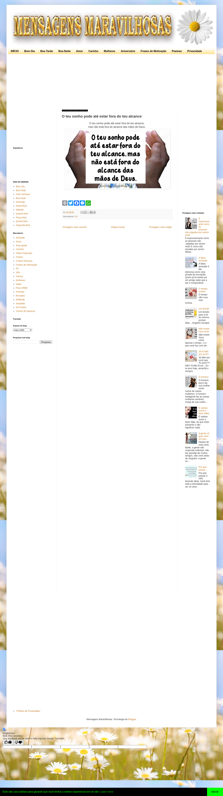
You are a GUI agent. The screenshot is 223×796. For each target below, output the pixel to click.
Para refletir (22, 288)
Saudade (20, 303)
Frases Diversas (24, 261)
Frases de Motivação (153, 51)
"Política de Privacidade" (28, 711)
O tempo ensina (203, 290)
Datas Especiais (24, 253)
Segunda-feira (23, 225)
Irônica (19, 276)
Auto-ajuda (21, 245)
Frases (19, 257)
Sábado (20, 209)
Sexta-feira (21, 205)
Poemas (177, 51)
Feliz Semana (23, 194)
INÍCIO (15, 51)
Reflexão (20, 299)
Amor (79, 51)
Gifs (18, 272)
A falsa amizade (203, 259)
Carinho (93, 51)
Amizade (20, 237)
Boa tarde (21, 198)
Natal (18, 284)
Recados (20, 295)
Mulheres (109, 51)
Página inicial (118, 227)
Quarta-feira (22, 213)
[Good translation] (8, 742)
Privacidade (194, 51)
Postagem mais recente (75, 227)
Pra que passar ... (203, 468)
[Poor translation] (18, 742)
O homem (204, 377)
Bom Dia (29, 51)
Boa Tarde (46, 51)
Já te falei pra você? (204, 352)
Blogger (132, 719)
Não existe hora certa (204, 330)
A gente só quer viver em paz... (204, 436)
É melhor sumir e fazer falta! (204, 411)
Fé (76, 216)
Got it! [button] (215, 791)
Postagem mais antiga (160, 227)
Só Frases (21, 307)
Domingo (20, 202)
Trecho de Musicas (25, 311)
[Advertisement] (110, 82)
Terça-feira (21, 217)
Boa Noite (64, 51)
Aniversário (128, 51)
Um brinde (204, 308)
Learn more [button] (106, 791)
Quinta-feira (22, 221)
